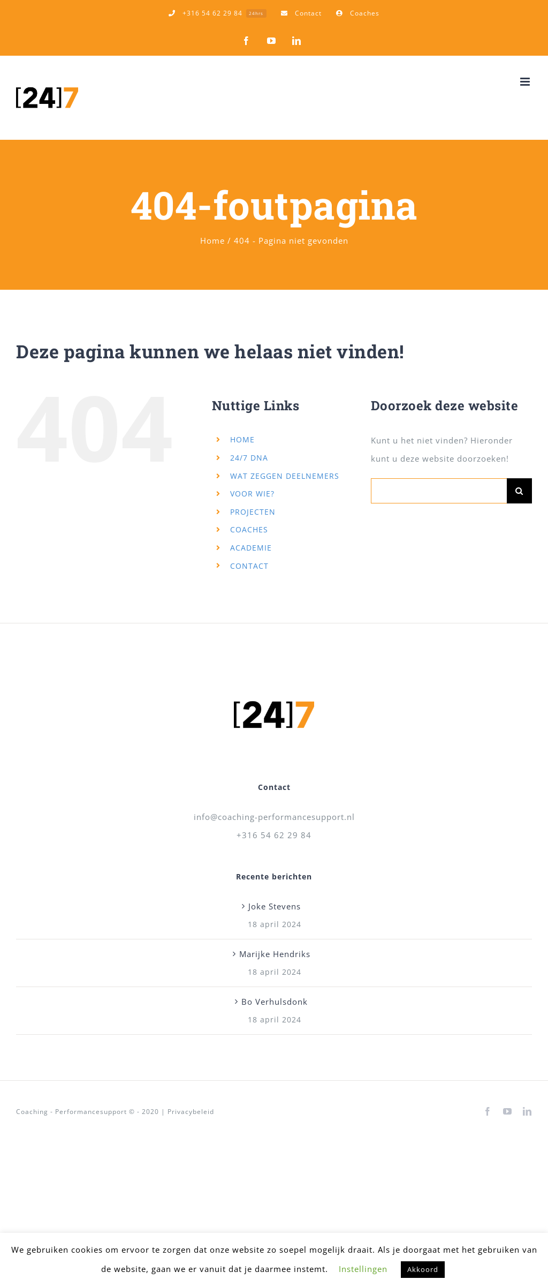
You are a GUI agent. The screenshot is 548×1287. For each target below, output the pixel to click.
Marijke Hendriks (274, 954)
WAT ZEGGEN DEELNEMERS (284, 476)
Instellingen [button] (363, 1268)
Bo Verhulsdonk (274, 1001)
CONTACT (249, 566)
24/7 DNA (249, 458)
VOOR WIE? (252, 493)
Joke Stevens (274, 906)
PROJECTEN (253, 512)
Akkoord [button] (422, 1269)
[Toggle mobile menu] (526, 81)
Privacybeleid (191, 1111)
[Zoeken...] (439, 490)
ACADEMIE (251, 548)
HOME (242, 439)
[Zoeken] (519, 490)
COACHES (249, 529)
